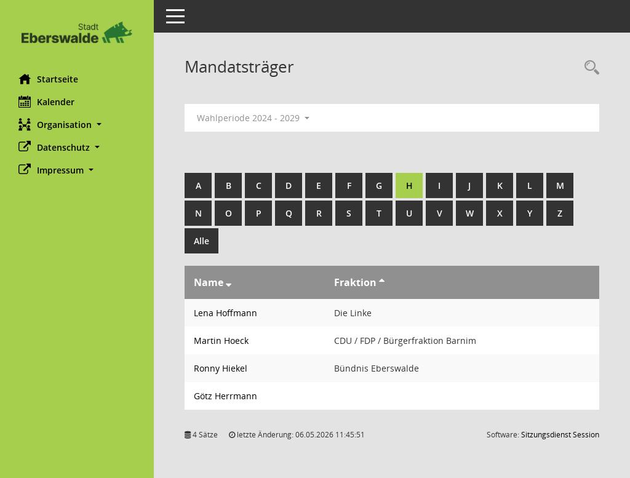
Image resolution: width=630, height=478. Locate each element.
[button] (77, 124)
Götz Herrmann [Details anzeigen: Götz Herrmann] (225, 396)
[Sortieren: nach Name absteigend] (228, 282)
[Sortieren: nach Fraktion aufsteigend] (382, 282)
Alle (201, 241)
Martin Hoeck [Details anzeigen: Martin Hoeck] (221, 340)
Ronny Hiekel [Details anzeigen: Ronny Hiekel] (220, 368)
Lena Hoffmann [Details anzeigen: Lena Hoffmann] (225, 313)
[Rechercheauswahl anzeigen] (588, 68)
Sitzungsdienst (560, 434)
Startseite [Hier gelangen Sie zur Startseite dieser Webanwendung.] (48, 79)
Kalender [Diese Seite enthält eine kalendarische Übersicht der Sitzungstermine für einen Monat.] (46, 101)
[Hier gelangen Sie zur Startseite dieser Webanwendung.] (77, 32)
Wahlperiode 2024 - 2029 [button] (253, 118)
